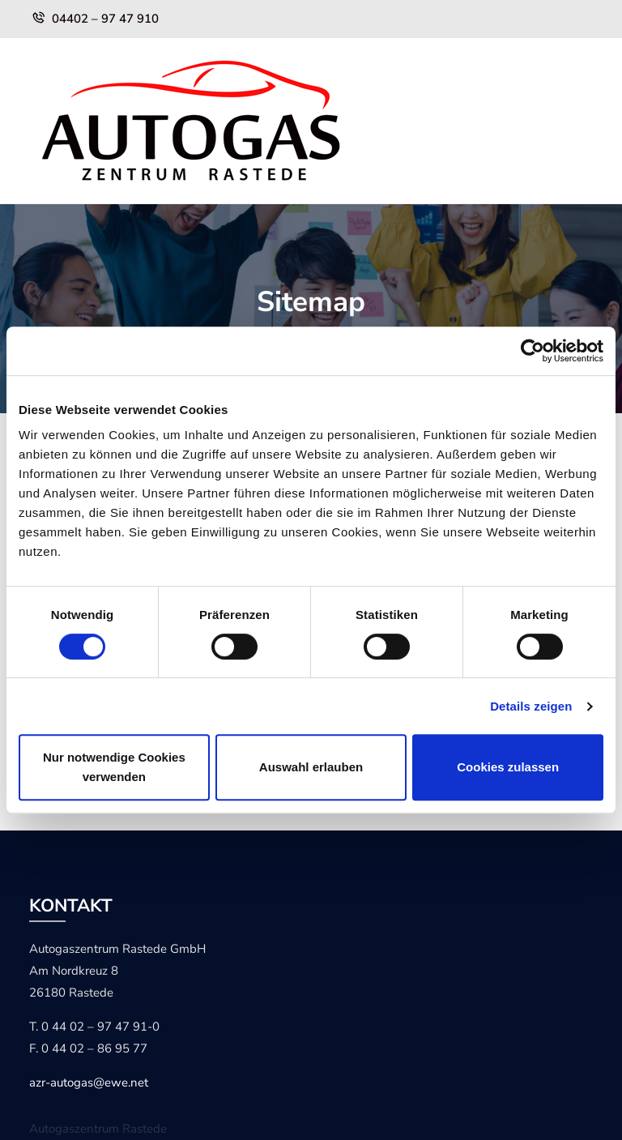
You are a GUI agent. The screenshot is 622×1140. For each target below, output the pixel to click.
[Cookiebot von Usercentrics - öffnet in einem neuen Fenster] (532, 351)
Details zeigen (531, 706)
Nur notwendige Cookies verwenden (114, 766)
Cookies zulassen (508, 767)
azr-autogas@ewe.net (88, 1082)
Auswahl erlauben (311, 767)
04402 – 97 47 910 (105, 19)
